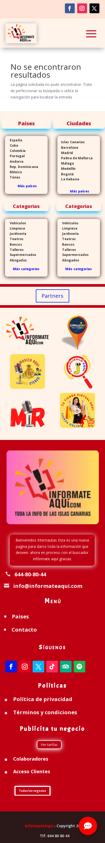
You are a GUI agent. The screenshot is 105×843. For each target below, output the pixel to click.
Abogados (16, 260)
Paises (20, 616)
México (13, 172)
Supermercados (21, 255)
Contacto (24, 629)
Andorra (14, 161)
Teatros (14, 239)
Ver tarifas (49, 744)
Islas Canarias (71, 142)
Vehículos (15, 223)
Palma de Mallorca (75, 158)
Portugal (15, 156)
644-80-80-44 (30, 574)
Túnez (13, 177)
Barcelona (67, 147)
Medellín (66, 168)
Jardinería (15, 233)
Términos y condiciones (45, 712)
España (13, 140)
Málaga (65, 163)
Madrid (65, 153)
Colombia (18, 150)
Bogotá (65, 174)
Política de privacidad (42, 699)
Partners (52, 295)
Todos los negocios (32, 791)
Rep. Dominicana (21, 167)
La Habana (68, 179)
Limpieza (15, 228)
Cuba (14, 145)
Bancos (13, 244)
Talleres (14, 249)
